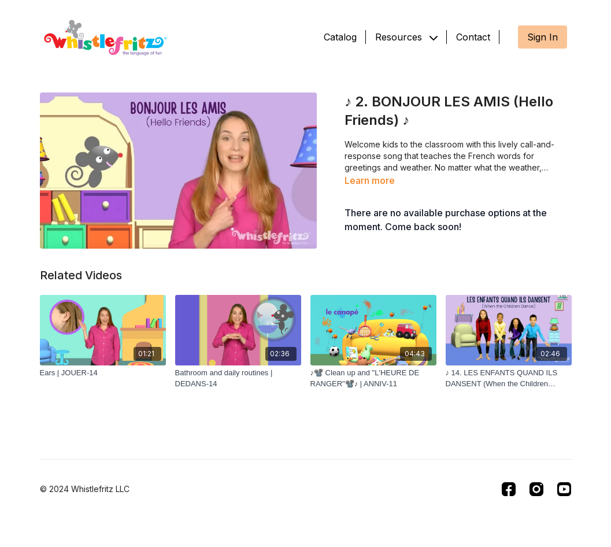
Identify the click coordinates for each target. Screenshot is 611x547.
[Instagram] (536, 489)
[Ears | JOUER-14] (103, 373)
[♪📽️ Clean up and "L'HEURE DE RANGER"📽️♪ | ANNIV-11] (373, 378)
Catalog (340, 37)
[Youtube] (564, 489)
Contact (473, 37)
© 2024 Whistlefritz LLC (84, 489)
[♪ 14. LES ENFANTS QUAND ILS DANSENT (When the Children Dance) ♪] (509, 378)
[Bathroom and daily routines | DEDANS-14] (238, 378)
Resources (406, 37)
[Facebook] (509, 489)
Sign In (542, 37)
